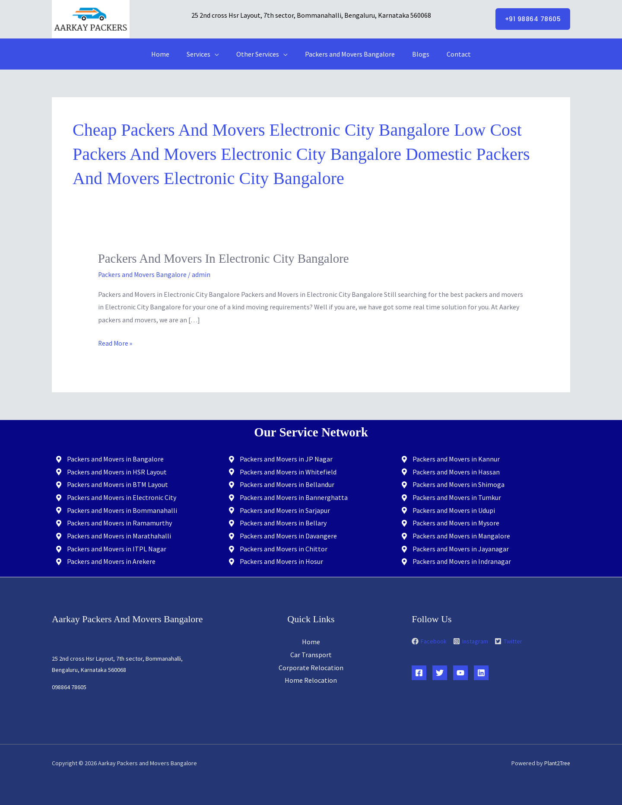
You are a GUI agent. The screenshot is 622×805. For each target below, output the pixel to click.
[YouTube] (460, 672)
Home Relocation (311, 680)
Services (204, 54)
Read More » (115, 342)
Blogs (415, 54)
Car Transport (311, 654)
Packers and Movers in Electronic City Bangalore (228, 258)
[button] (533, 19)
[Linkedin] (481, 672)
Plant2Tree (556, 763)
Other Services (259, 54)
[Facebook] (419, 672)
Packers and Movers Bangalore (348, 54)
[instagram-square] (473, 640)
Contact (450, 54)
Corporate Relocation (311, 667)
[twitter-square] (508, 640)
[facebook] (432, 640)
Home (169, 54)
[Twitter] (439, 672)
